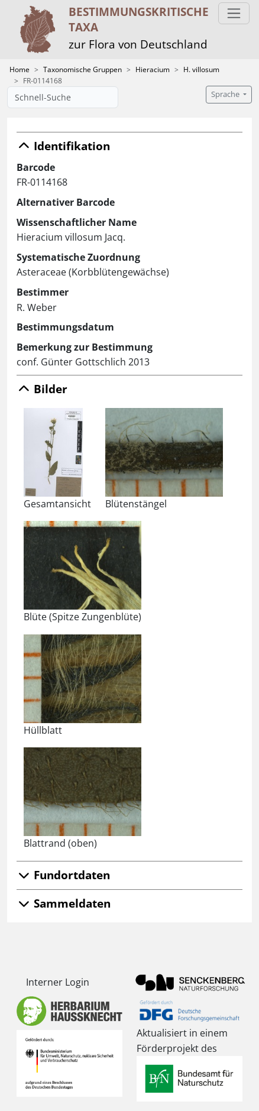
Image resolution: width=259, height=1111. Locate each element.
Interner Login (57, 982)
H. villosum (201, 69)
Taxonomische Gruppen (82, 69)
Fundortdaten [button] (63, 875)
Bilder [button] (42, 389)
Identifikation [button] (63, 146)
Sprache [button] (226, 94)
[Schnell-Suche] (62, 97)
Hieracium (152, 69)
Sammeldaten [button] (64, 903)
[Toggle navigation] (234, 13)
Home (19, 69)
